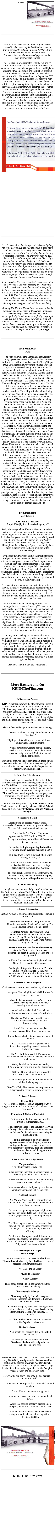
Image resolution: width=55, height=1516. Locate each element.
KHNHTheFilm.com (27, 2)
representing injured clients (41, 269)
